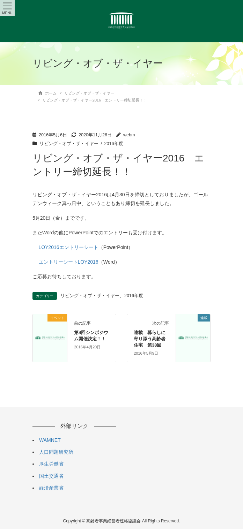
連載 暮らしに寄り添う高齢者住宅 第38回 (149, 339)
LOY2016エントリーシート (68, 247)
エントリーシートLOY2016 (68, 262)
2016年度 (113, 143)
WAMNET (50, 440)
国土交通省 (51, 476)
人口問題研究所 (56, 452)
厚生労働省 (51, 464)
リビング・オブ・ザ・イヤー (68, 143)
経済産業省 (51, 488)
